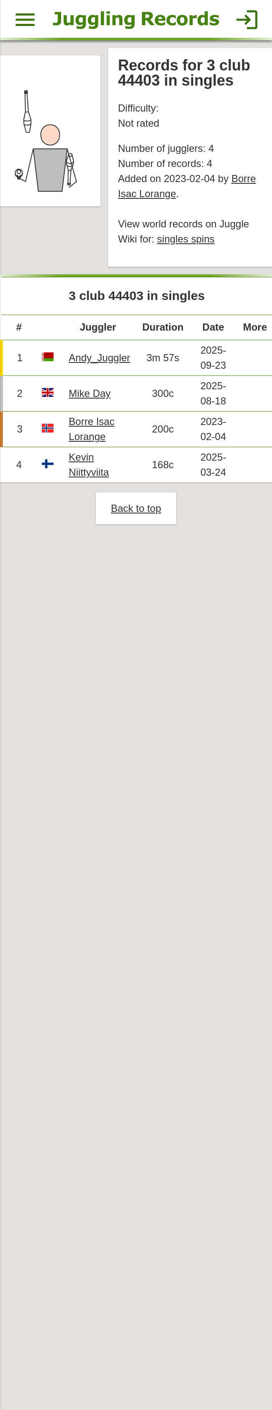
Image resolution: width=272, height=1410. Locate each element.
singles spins (186, 240)
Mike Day (90, 395)
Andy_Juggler (100, 359)
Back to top (136, 510)
